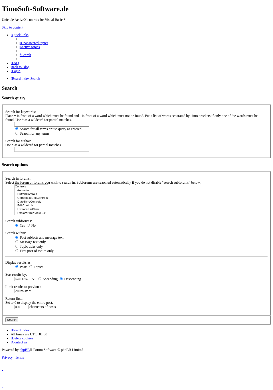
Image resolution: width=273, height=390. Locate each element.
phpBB (25, 350)
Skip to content (12, 27)
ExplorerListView (31, 209)
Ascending (48, 279)
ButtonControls (31, 194)
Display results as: (18, 262)
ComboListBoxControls (31, 198)
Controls (31, 187)
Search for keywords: (20, 112)
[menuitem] (34, 43)
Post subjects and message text (39, 237)
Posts (21, 267)
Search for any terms (32, 133)
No (31, 225)
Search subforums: (18, 221)
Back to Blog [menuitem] (20, 67)
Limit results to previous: (23, 287)
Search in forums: (18, 178)
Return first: (14, 298)
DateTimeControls (31, 202)
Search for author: (18, 141)
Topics (36, 267)
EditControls (31, 205)
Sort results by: (16, 274)
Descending (70, 279)
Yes (20, 225)
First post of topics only (34, 251)
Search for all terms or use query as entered (48, 129)
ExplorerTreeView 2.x (31, 213)
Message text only (30, 242)
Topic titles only (29, 246)
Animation (31, 190)
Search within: (15, 233)
